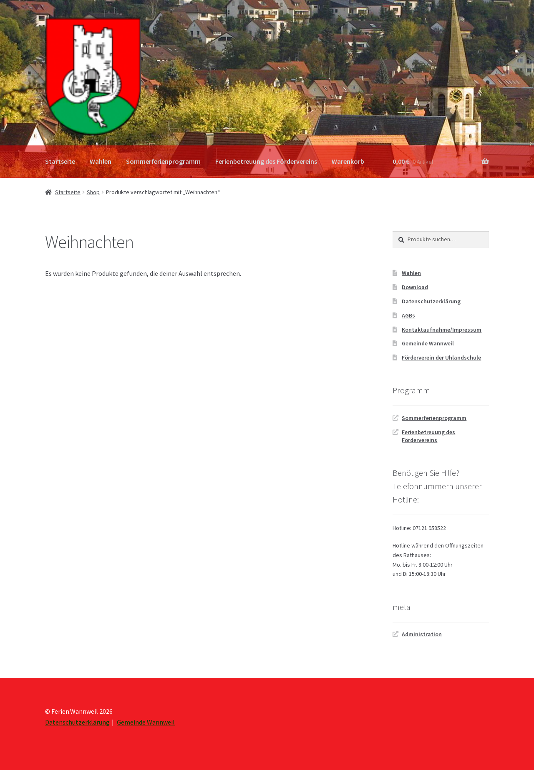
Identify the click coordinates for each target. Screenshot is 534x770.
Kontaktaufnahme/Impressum (441, 329)
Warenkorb (348, 161)
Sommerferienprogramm (163, 161)
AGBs (408, 315)
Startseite (60, 161)
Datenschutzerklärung (431, 301)
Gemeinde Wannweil (428, 343)
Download (415, 287)
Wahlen (100, 161)
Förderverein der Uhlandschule (441, 357)
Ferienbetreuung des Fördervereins (266, 161)
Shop (93, 192)
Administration (422, 634)
